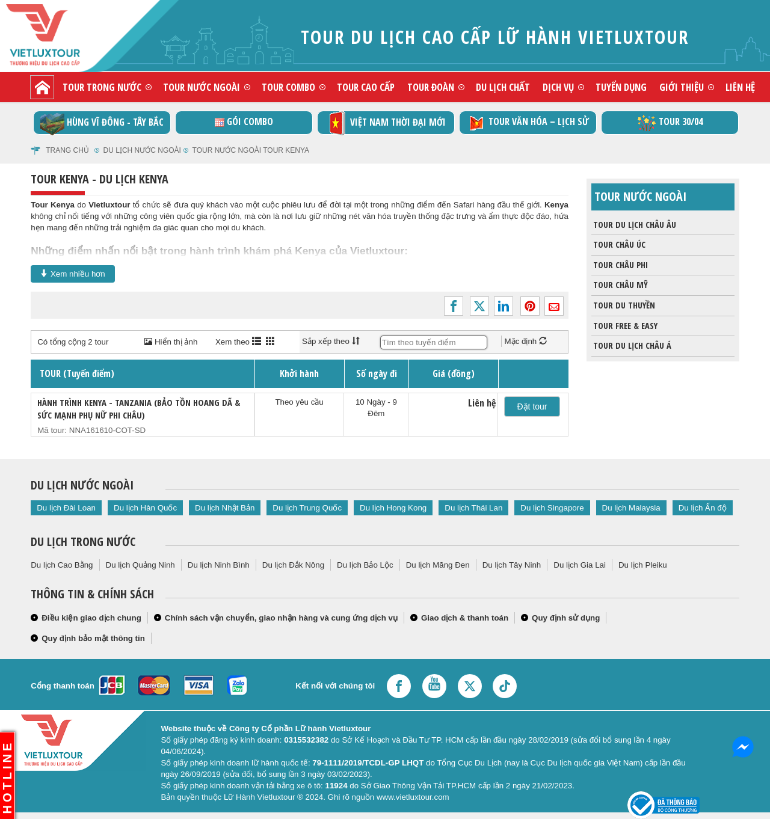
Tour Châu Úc (618, 244)
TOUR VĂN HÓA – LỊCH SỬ (528, 122)
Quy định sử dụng (566, 617)
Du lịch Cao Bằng (62, 564)
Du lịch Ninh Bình (219, 564)
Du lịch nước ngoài (142, 150)
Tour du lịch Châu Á (631, 345)
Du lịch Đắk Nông (293, 564)
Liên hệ (740, 87)
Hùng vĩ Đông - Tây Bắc (102, 123)
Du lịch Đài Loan (66, 507)
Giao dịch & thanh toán (464, 617)
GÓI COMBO (244, 121)
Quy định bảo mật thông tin (93, 638)
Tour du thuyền (623, 305)
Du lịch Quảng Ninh (140, 564)
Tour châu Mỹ (619, 285)
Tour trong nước (102, 87)
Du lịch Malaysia (631, 507)
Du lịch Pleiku (642, 564)
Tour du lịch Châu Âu (633, 225)
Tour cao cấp (366, 87)
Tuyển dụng (621, 87)
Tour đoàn (430, 87)
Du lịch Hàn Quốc (145, 507)
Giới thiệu (681, 87)
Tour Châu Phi (619, 265)
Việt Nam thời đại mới (386, 123)
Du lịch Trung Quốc (307, 507)
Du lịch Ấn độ (703, 507)
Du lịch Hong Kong (393, 507)
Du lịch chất (503, 87)
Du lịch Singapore (552, 507)
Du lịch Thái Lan (473, 507)
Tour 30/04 (670, 122)
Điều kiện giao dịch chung (91, 617)
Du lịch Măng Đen (438, 564)
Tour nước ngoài (201, 87)
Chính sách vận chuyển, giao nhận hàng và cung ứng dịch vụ (281, 617)
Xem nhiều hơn (72, 273)
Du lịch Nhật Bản (224, 507)
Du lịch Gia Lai (579, 564)
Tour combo (288, 87)
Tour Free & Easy (624, 326)
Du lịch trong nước (83, 541)
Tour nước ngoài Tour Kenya (250, 150)
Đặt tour (532, 406)
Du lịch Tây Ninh (511, 564)
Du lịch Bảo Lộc (365, 564)
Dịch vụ (558, 87)
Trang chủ (67, 150)
